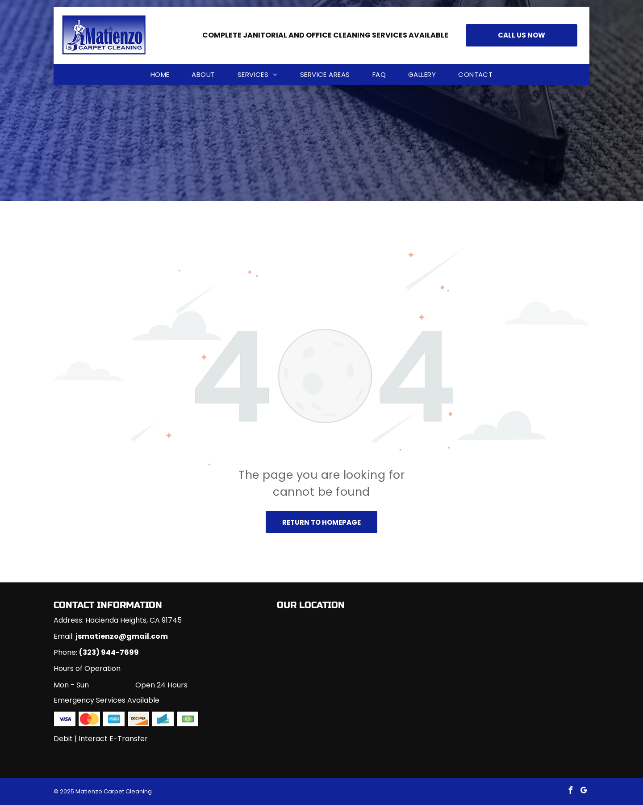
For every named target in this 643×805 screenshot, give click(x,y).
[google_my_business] (583, 791)
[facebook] (570, 791)
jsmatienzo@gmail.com (121, 636)
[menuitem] (160, 74)
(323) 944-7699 (109, 652)
